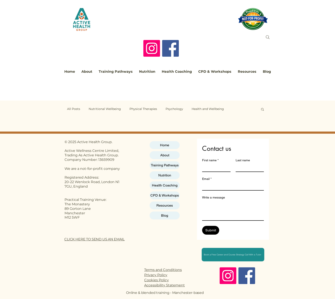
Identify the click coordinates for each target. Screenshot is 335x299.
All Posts (73, 109)
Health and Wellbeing (208, 109)
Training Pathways (165, 165)
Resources (164, 205)
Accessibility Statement (164, 285)
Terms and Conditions (163, 270)
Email (207, 179)
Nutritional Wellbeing (105, 109)
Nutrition (164, 175)
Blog (164, 215)
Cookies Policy (156, 280)
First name (210, 160)
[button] (262, 109)
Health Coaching (165, 185)
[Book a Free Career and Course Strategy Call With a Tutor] (233, 254)
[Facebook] (170, 48)
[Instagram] (151, 48)
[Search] (267, 37)
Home (164, 145)
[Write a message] (233, 211)
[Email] (231, 186)
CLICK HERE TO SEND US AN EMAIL (94, 239)
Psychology (174, 109)
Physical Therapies (143, 109)
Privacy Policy (155, 275)
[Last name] (249, 168)
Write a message (213, 197)
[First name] (215, 168)
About (164, 155)
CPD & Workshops (164, 195)
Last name (243, 160)
